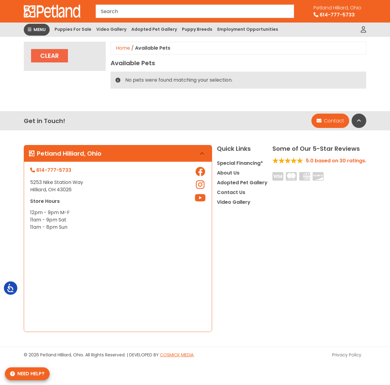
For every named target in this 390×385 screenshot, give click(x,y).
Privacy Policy (346, 355)
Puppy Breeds (197, 29)
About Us (228, 172)
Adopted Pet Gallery (154, 29)
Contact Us (231, 192)
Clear (49, 55)
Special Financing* (240, 163)
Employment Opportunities (247, 29)
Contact (330, 120)
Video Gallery (111, 29)
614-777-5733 (337, 11)
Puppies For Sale (73, 29)
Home (123, 47)
